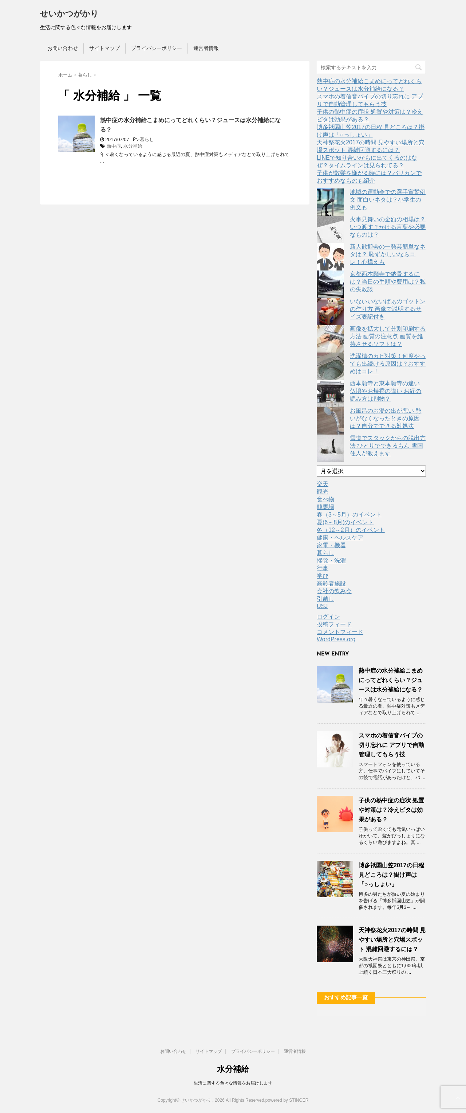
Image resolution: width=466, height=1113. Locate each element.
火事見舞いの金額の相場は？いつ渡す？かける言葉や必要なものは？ (388, 227)
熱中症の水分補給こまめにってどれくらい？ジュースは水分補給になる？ (391, 680)
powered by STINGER (287, 1100)
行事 (322, 568)
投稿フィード (334, 624)
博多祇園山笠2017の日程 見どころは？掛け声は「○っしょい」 (391, 874)
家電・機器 (331, 545)
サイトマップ (104, 48)
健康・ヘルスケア (340, 537)
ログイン (328, 617)
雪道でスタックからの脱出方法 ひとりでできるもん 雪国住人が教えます (388, 445)
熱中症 (114, 146)
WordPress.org (336, 639)
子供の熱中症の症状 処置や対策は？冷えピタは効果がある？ (391, 809)
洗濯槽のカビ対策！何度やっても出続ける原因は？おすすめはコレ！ (388, 363)
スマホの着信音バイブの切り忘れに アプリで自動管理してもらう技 (391, 745)
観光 (322, 492)
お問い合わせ (62, 48)
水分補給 (132, 146)
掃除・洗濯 (331, 560)
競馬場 (325, 507)
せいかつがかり (69, 14)
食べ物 (325, 499)
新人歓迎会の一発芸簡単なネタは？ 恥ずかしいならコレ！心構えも (388, 254)
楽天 (322, 484)
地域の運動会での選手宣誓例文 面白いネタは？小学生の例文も (388, 199)
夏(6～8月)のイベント (345, 522)
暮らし (147, 139)
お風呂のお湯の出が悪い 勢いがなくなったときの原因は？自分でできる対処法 (385, 418)
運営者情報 (206, 48)
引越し (325, 599)
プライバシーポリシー (156, 48)
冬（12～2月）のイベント (351, 530)
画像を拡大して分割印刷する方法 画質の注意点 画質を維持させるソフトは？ (388, 336)
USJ (322, 606)
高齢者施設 (331, 583)
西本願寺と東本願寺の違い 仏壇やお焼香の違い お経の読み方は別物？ (385, 391)
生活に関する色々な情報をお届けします (233, 1083)
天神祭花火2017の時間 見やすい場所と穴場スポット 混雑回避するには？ (392, 939)
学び (322, 576)
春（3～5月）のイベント (349, 514)
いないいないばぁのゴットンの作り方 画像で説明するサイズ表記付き (388, 309)
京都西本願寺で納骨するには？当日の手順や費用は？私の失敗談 (388, 281)
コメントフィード (340, 632)
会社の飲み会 (334, 591)
